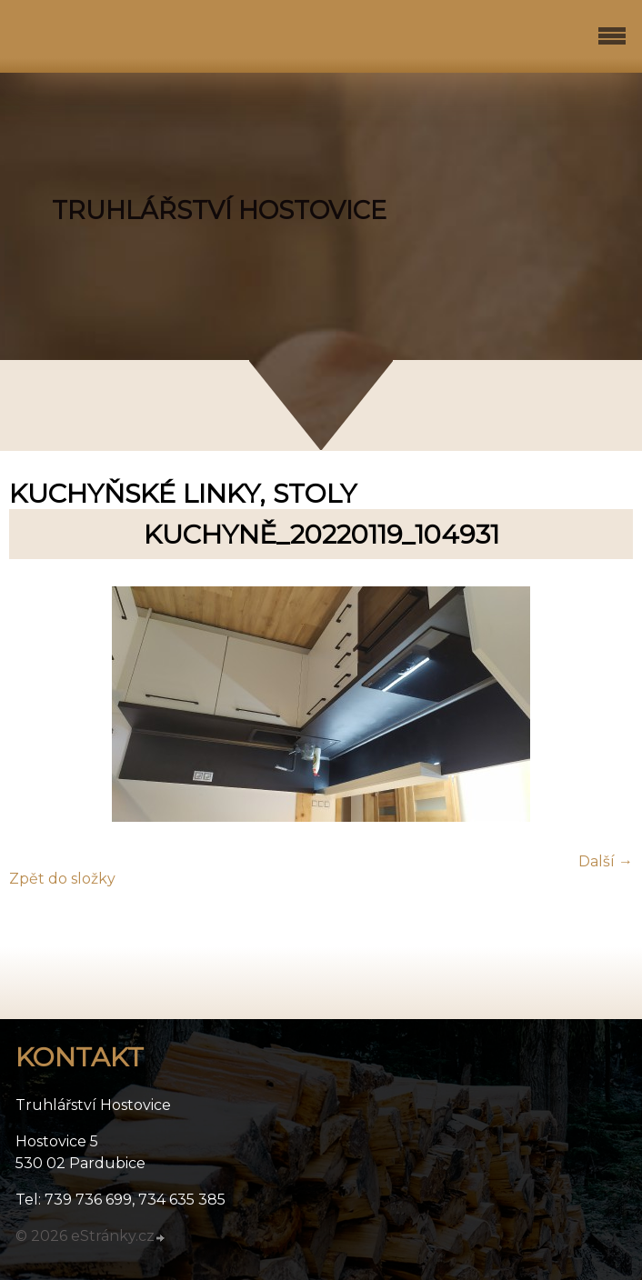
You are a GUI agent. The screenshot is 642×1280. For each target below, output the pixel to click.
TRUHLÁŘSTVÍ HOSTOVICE (219, 210)
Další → (605, 861)
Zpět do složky (62, 878)
